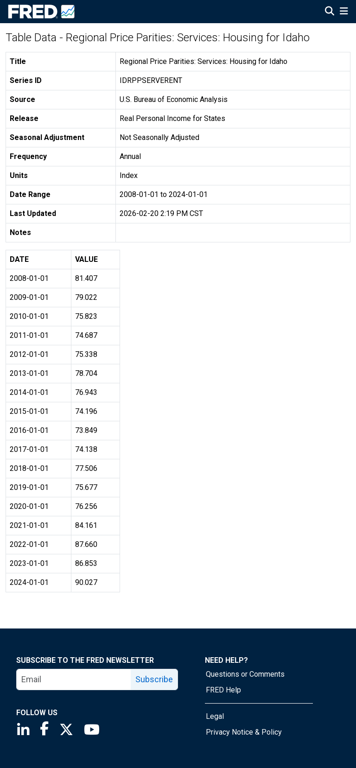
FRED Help (223, 689)
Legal (215, 716)
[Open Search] (329, 12)
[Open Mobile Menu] (343, 12)
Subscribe (154, 679)
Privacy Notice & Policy (244, 732)
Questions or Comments (245, 674)
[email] (74, 679)
